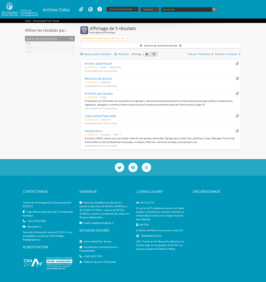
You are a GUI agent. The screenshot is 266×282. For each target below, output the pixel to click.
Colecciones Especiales (100, 116)
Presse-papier (81, 9)
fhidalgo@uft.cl (31, 239)
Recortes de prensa (98, 78)
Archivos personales (99, 93)
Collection (31, 48)
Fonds (29, 52)
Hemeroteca (93, 131)
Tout (28, 43)
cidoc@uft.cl (34, 226)
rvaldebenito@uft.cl (102, 222)
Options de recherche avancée (160, 45)
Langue (90, 9)
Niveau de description (41, 38)
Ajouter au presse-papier (237, 63)
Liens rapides (99, 9)
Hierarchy (121, 54)
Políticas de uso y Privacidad (99, 261)
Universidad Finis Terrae (97, 241)
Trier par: (192, 54)
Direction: (220, 54)
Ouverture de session (121, 9)
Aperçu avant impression (96, 54)
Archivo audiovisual (98, 63)
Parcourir (149, 9)
